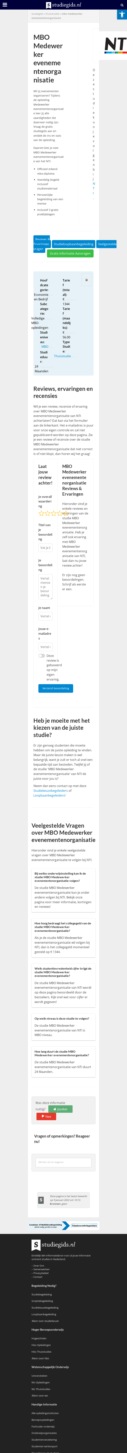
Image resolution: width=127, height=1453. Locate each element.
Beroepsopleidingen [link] (43, 1420)
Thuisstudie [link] (62, 356)
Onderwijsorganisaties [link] (44, 1433)
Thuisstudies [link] (52, 13)
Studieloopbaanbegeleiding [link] (73, 244)
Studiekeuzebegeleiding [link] (45, 1307)
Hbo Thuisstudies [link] (41, 1351)
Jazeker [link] (62, 1109)
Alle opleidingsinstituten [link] (45, 1413)
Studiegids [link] (37, 13)
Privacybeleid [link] (41, 1273)
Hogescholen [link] (39, 1338)
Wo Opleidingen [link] (41, 1382)
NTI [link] (94, 188)
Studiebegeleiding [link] (42, 1294)
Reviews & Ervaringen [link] (41, 241)
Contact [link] (37, 1277)
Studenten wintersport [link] (44, 1446)
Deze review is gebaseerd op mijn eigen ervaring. (54, 667)
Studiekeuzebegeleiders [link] (50, 791)
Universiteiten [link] (39, 1375)
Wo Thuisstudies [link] (41, 1389)
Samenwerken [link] (41, 1269)
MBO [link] (44, 346)
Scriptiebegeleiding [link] (42, 1301)
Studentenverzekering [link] (44, 1439)
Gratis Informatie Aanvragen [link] (70, 253)
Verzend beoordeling (55, 688)
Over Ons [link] (38, 1265)
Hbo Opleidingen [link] (41, 1345)
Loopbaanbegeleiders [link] (49, 795)
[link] (122, 14)
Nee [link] (48, 1116)
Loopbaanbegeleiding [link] (44, 1314)
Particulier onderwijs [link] (43, 1426)
